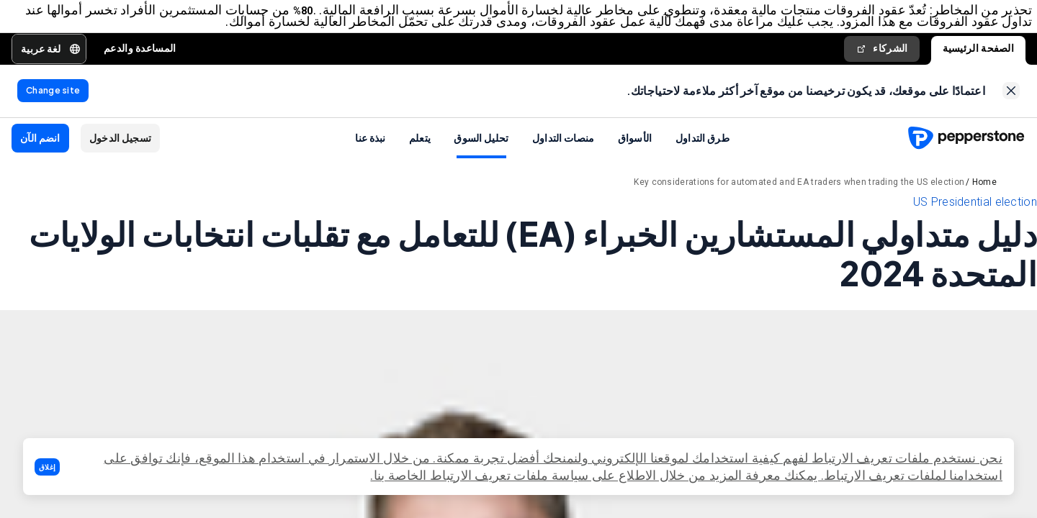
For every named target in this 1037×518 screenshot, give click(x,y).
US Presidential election (975, 209)
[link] (1011, 95)
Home (984, 189)
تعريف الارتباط (864, 475)
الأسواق (635, 144)
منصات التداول (563, 144)
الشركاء (881, 51)
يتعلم (420, 144)
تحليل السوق (481, 144)
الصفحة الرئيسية (979, 50)
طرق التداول (702, 144)
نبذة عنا (370, 144)
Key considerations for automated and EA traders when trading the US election (799, 189)
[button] (47, 467)
